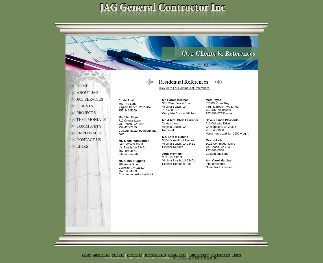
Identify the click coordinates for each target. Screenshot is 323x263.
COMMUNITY (177, 255)
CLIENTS (118, 255)
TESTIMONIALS (155, 255)
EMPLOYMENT (199, 255)
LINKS (236, 255)
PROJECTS (134, 255)
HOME (86, 255)
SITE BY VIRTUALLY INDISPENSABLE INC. (195, 258)
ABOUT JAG (101, 255)
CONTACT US (220, 255)
